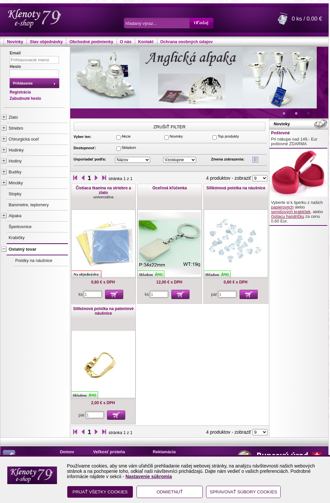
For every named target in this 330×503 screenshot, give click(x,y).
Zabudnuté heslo (25, 98)
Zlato (13, 117)
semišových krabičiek (290, 212)
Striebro (16, 128)
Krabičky (17, 237)
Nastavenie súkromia (149, 476)
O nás (126, 41)
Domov (67, 452)
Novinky (15, 41)
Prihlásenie (23, 83)
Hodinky (16, 150)
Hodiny (15, 161)
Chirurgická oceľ (24, 139)
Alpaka (15, 216)
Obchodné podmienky (91, 41)
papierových (282, 207)
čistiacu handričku (287, 216)
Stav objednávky (46, 41)
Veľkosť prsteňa (109, 452)
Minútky (16, 183)
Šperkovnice (20, 226)
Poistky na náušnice (33, 260)
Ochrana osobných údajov (186, 41)
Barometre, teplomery (29, 205)
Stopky (15, 194)
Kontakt (146, 41)
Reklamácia (164, 452)
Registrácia (20, 92)
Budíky (15, 172)
